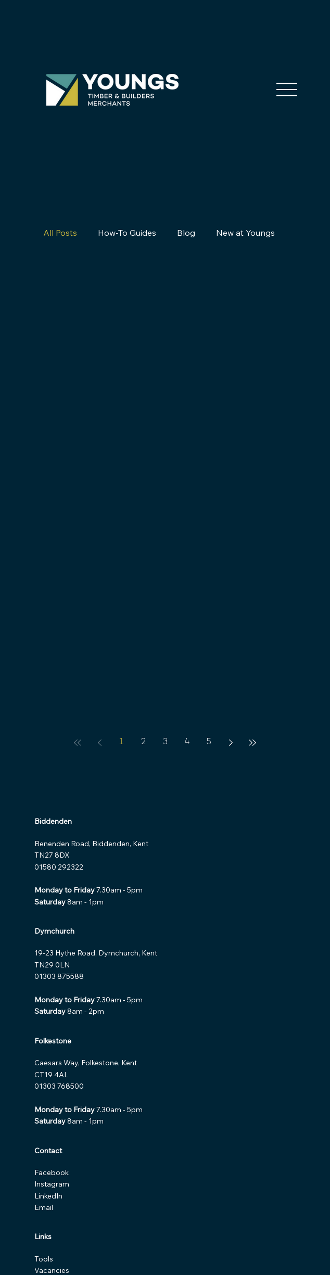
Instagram (52, 1184)
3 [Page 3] (165, 742)
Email (43, 1207)
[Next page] (230, 742)
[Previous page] (99, 742)
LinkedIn (48, 1196)
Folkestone (52, 1041)
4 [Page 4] (186, 742)
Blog (186, 232)
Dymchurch (54, 931)
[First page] (77, 742)
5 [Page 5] (209, 742)
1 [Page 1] (121, 742)
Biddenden (53, 821)
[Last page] (252, 742)
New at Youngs (245, 232)
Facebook (52, 1172)
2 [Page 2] (143, 742)
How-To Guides (127, 232)
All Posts (60, 232)
